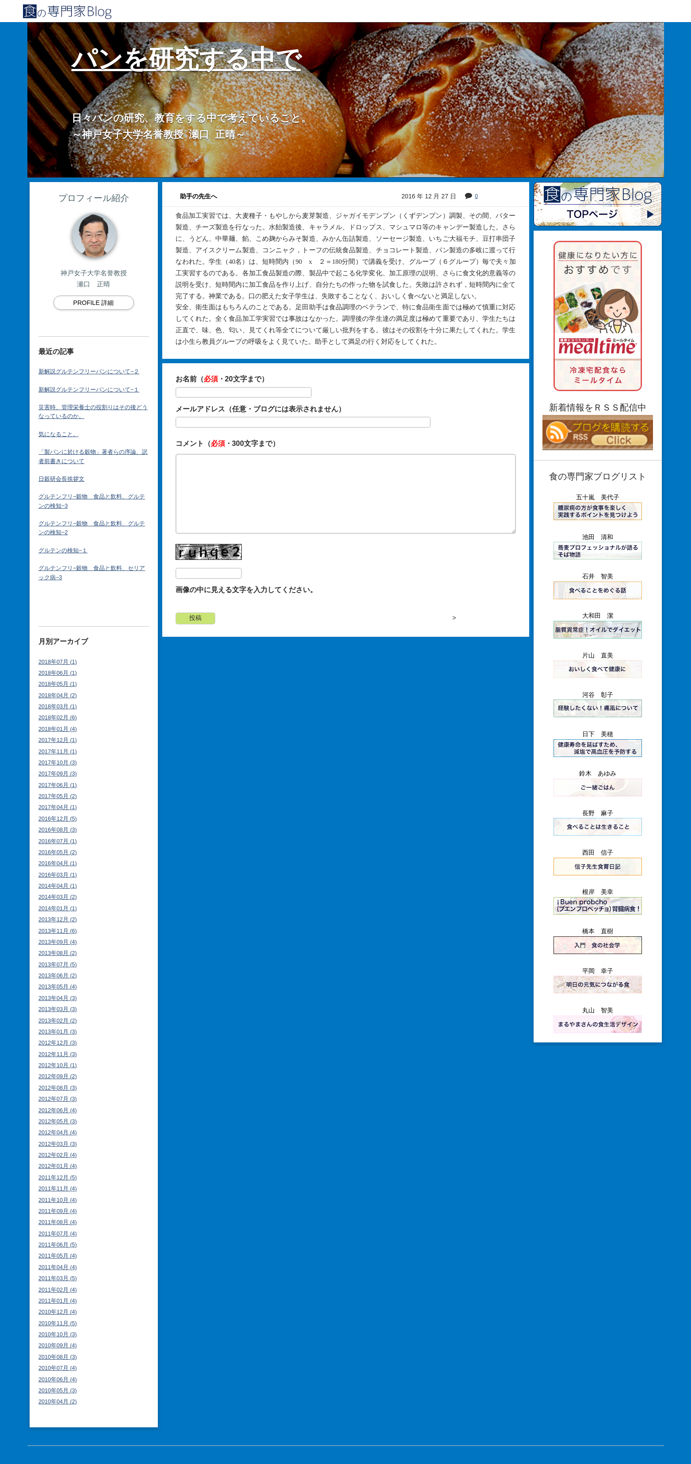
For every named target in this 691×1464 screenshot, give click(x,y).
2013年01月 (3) (57, 1032)
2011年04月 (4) (57, 1267)
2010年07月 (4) (57, 1368)
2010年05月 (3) (57, 1391)
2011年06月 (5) (57, 1245)
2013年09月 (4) (57, 942)
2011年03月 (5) (57, 1278)
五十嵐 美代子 (597, 497)
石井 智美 (597, 576)
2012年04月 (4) (57, 1132)
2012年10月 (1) (57, 1065)
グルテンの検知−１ (63, 551)
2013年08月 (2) (57, 953)
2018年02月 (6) (57, 718)
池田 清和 (597, 536)
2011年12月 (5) (57, 1178)
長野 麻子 (597, 813)
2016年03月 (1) (57, 875)
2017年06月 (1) (57, 785)
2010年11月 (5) (57, 1323)
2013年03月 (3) (57, 1009)
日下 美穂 (597, 734)
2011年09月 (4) (57, 1211)
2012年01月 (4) (57, 1166)
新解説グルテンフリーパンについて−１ (88, 390)
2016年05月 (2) (57, 852)
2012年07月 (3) (57, 1099)
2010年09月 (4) (57, 1345)
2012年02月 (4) (57, 1155)
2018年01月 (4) (57, 729)
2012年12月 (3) (57, 1043)
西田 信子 (597, 852)
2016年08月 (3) (57, 830)
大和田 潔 (597, 615)
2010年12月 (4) (57, 1312)
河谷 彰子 (597, 694)
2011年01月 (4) (57, 1301)
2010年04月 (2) (57, 1402)
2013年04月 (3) (57, 998)
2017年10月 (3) (57, 763)
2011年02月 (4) (57, 1290)
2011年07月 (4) (57, 1234)
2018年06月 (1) (57, 673)
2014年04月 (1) (57, 886)
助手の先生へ (198, 196)
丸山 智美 (597, 1010)
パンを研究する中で (186, 59)
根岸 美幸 (597, 891)
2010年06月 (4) (57, 1380)
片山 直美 (597, 655)
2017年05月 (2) (57, 796)
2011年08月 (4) (57, 1222)
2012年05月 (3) (57, 1121)
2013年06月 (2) (57, 976)
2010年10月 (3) (57, 1334)
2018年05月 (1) (57, 684)
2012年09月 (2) (57, 1076)
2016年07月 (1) (57, 841)
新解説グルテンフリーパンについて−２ (88, 372)
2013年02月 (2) (57, 1021)
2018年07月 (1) (57, 662)
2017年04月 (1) (57, 807)
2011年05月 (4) (57, 1256)
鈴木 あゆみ (597, 773)
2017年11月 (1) (57, 752)
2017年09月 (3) (57, 774)
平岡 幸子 (597, 970)
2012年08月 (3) (57, 1088)
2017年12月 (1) (57, 740)
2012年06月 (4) (57, 1110)
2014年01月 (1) (57, 908)
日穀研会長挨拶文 (61, 479)
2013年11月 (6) (57, 931)
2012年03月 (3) (57, 1144)
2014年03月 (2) (57, 897)
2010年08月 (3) (57, 1357)
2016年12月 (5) (57, 819)
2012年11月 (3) (57, 1054)
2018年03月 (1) (57, 706)
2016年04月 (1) (57, 863)
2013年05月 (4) (57, 987)
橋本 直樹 (597, 931)
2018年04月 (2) (57, 695)
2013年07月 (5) (57, 965)
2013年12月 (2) (57, 919)
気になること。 (58, 434)
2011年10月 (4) (57, 1200)
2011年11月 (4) (57, 1189)
